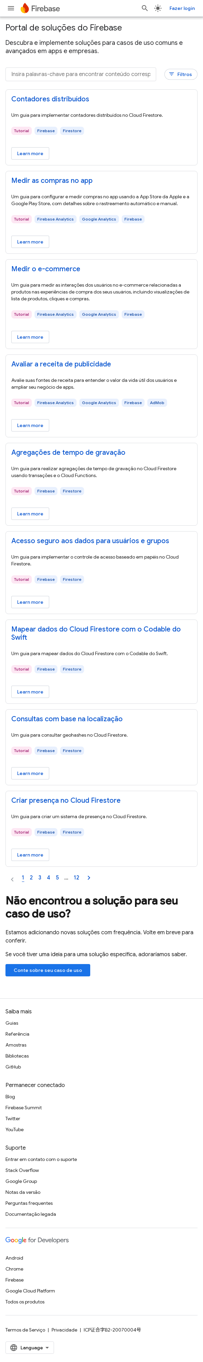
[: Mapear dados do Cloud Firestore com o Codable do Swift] (101, 633)
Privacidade (64, 1330)
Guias (11, 1023)
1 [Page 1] (23, 877)
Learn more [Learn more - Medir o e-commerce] (30, 337)
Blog (10, 1097)
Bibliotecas (17, 1056)
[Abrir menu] (11, 8)
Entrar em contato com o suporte (41, 1159)
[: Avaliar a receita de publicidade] (101, 364)
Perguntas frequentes (29, 1203)
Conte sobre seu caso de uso (48, 970)
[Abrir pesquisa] (145, 8)
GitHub (13, 1067)
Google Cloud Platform (30, 1291)
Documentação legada (30, 1214)
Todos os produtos (24, 1302)
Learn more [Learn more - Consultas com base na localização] (30, 773)
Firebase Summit (23, 1107)
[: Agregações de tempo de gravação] (101, 453)
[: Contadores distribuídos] (101, 99)
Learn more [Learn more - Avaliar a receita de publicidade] (30, 425)
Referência (17, 1034)
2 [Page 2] (31, 877)
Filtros (180, 74)
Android (14, 1258)
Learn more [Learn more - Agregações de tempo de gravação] (30, 514)
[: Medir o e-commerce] (101, 269)
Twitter (12, 1118)
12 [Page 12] (76, 877)
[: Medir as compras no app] (101, 181)
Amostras (15, 1045)
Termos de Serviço (25, 1330)
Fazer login (182, 8)
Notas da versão (22, 1192)
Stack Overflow (22, 1170)
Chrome (14, 1269)
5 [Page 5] (57, 877)
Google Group (21, 1181)
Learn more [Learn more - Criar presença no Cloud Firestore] (30, 855)
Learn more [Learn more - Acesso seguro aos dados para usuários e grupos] (30, 602)
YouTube (14, 1129)
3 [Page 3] (39, 877)
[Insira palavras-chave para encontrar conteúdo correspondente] (80, 74)
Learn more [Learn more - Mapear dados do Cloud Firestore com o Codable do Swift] (30, 692)
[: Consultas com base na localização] (101, 719)
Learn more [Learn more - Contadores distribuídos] (30, 153)
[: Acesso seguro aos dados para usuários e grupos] (101, 541)
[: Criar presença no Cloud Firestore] (101, 801)
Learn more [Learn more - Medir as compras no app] (30, 242)
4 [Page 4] (48, 877)
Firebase (14, 1280)
